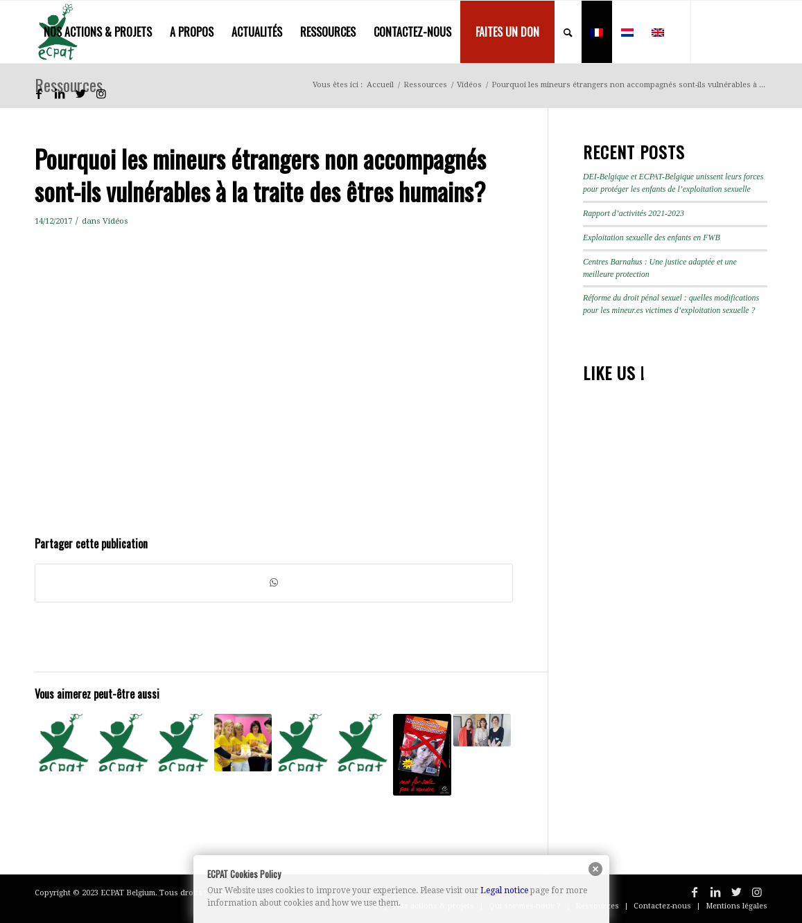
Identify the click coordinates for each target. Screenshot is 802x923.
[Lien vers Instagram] (101, 93)
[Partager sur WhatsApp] (273, 582)
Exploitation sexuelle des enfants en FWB (651, 237)
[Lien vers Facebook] (38, 93)
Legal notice (504, 890)
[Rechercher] (568, 32)
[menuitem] (98, 32)
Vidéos (115, 221)
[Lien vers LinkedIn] (59, 93)
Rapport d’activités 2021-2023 (633, 213)
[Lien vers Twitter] (80, 93)
